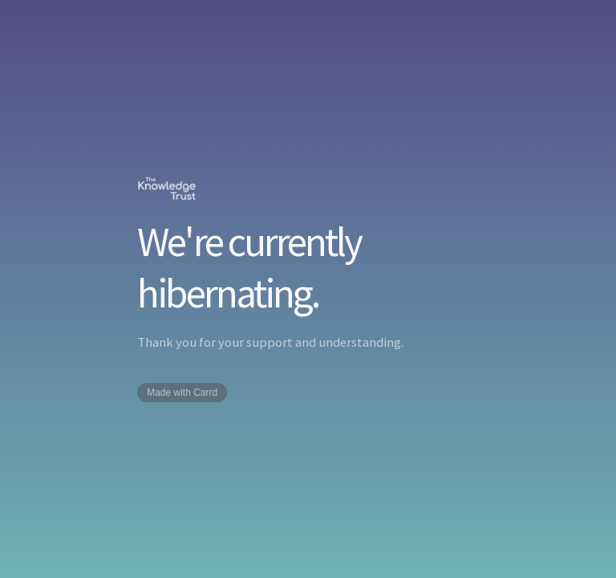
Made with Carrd (182, 392)
